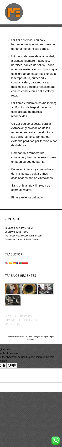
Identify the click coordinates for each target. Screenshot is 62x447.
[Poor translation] (12, 365)
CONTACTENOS (12, 323)
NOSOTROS (26, 316)
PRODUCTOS (30, 320)
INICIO (8, 316)
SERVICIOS (10, 320)
